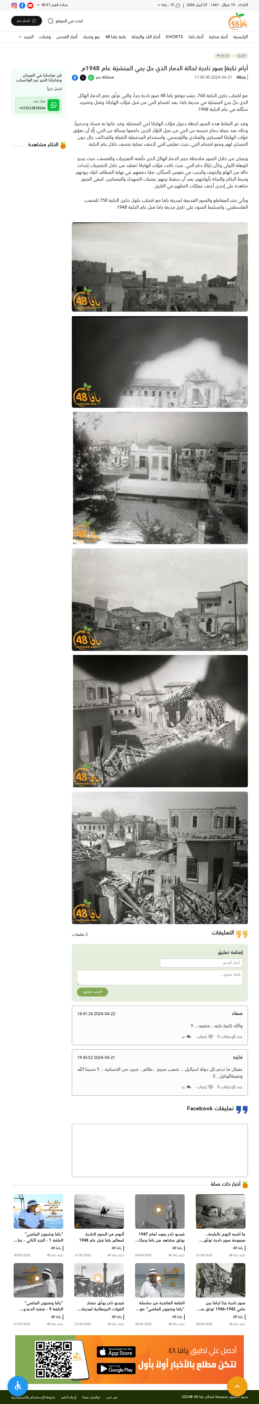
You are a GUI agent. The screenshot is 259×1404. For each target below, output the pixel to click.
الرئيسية (240, 37)
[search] (65, 21)
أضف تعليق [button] (92, 992)
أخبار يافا (196, 37)
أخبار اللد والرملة (146, 37)
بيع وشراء (91, 37)
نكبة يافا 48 (115, 37)
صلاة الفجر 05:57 (54, 5)
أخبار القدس (66, 37)
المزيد (28, 37)
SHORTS (174, 37)
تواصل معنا (91, 1397)
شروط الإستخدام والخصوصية (33, 1397)
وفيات (45, 37)
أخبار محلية (218, 37)
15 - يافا (170, 5)
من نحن (111, 1397)
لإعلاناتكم (68, 1397)
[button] (205, 1036)
